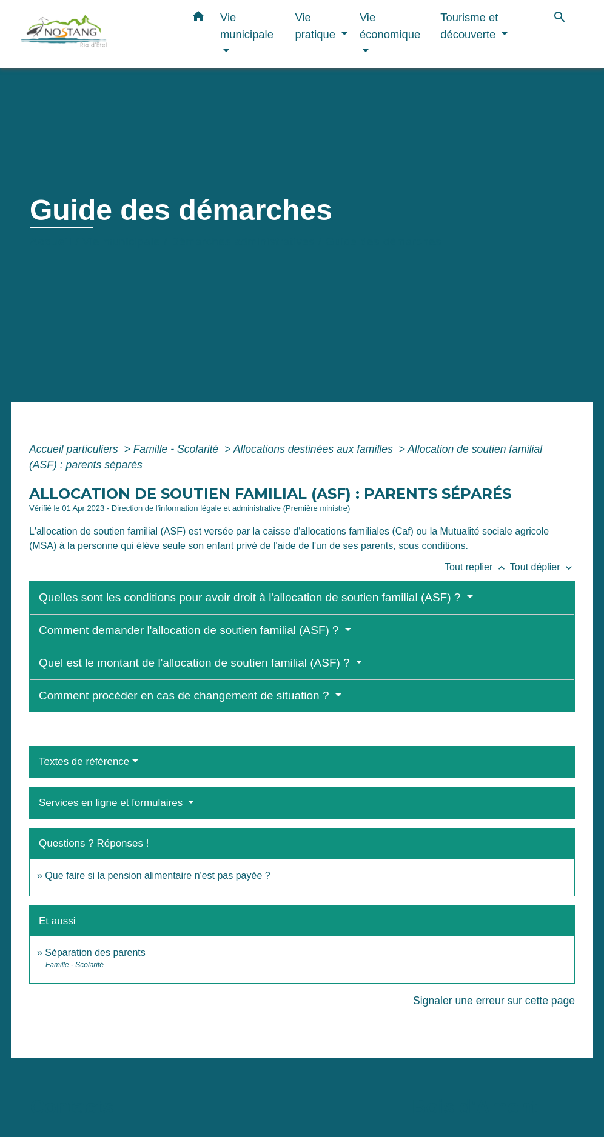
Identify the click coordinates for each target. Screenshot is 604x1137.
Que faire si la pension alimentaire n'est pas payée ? (157, 875)
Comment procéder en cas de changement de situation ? (185, 695)
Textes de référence (84, 761)
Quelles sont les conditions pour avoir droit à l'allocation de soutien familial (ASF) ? (251, 597)
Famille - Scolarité (177, 449)
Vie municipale (121, 242)
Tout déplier (542, 567)
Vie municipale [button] (246, 26)
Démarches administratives (243, 242)
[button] (198, 18)
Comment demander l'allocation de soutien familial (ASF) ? (190, 630)
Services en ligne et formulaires (112, 803)
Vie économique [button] (390, 26)
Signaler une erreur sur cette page (494, 1001)
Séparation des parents (95, 952)
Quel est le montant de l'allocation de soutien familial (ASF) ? (196, 662)
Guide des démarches (383, 242)
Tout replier (477, 567)
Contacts (71, 1107)
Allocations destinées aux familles (314, 449)
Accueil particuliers (75, 449)
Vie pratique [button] (317, 26)
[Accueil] (96, 34)
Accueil (51, 242)
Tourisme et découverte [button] (469, 26)
